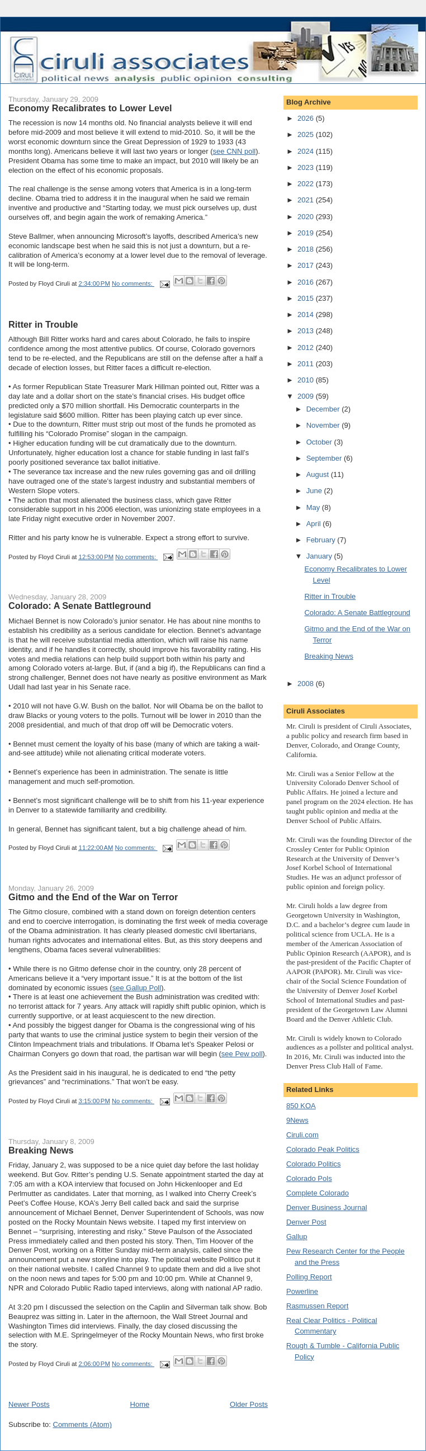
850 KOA (301, 1106)
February (322, 540)
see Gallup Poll (136, 988)
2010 (306, 380)
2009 (306, 396)
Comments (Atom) (82, 1424)
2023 (306, 167)
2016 (306, 282)
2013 (306, 331)
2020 (306, 216)
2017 (306, 265)
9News (297, 1120)
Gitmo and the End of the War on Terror (93, 897)
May (314, 507)
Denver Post (306, 1222)
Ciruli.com (302, 1135)
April (314, 523)
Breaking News (41, 1150)
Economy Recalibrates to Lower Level (90, 108)
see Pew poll (242, 1054)
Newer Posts (29, 1404)
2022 (306, 183)
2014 (306, 314)
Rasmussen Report (317, 1306)
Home (140, 1404)
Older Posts (249, 1404)
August (318, 474)
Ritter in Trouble (43, 324)
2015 (306, 298)
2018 (306, 249)
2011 (306, 364)
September (325, 458)
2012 (306, 347)
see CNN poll (234, 151)
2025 (306, 134)
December (324, 409)
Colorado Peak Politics (322, 1149)
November (324, 425)
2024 (306, 151)
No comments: (133, 283)
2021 (306, 200)
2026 (306, 118)
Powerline (302, 1291)
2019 (306, 233)
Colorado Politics (313, 1164)
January (320, 556)
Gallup (296, 1236)
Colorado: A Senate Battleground (79, 606)
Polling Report (309, 1277)
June (315, 490)
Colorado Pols (309, 1178)
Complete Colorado (317, 1193)
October (320, 442)
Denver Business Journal (326, 1207)
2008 (306, 683)
